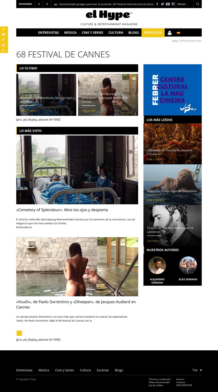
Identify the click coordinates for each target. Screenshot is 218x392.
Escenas (103, 370)
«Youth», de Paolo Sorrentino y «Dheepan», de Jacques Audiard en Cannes (105, 98)
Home (175, 40)
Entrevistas (48, 32)
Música (70, 32)
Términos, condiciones (160, 379)
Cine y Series (92, 32)
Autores (180, 379)
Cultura (115, 32)
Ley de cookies (156, 385)
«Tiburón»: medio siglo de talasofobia (172, 191)
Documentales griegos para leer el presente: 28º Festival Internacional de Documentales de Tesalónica (120, 4)
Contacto (180, 382)
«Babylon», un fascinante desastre (169, 150)
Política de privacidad (159, 382)
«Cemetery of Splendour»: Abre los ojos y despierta (62, 209)
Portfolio (153, 32)
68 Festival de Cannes (191, 40)
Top (197, 370)
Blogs (133, 32)
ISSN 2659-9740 (184, 385)
